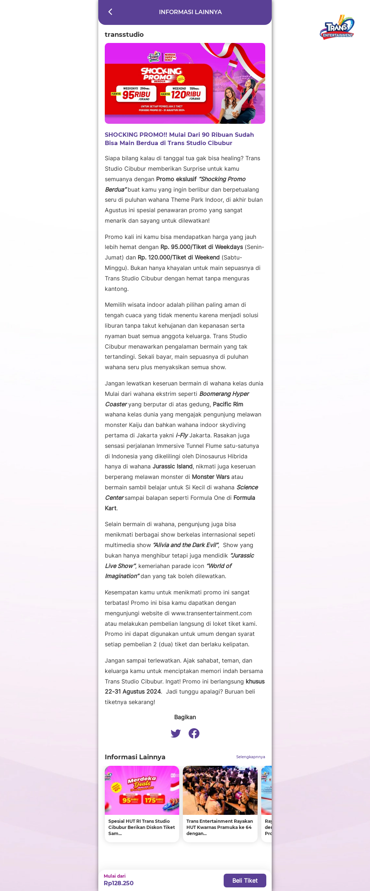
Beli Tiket (245, 880)
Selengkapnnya (250, 757)
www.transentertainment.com (211, 613)
